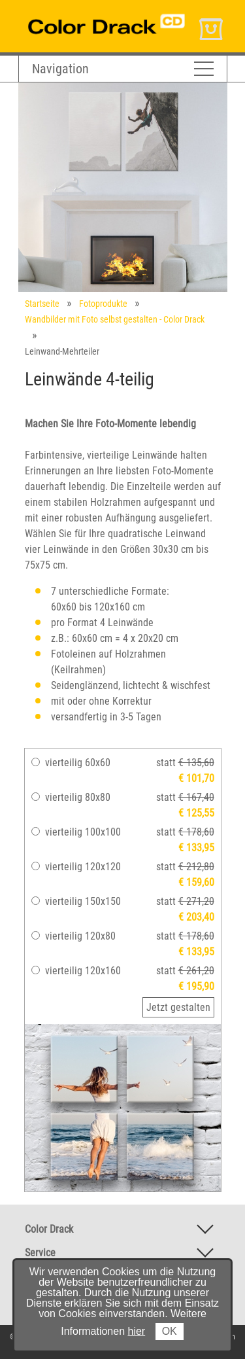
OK (169, 1331)
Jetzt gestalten (178, 1007)
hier (137, 1331)
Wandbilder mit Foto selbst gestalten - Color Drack (114, 319)
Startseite (42, 303)
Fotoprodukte (103, 303)
